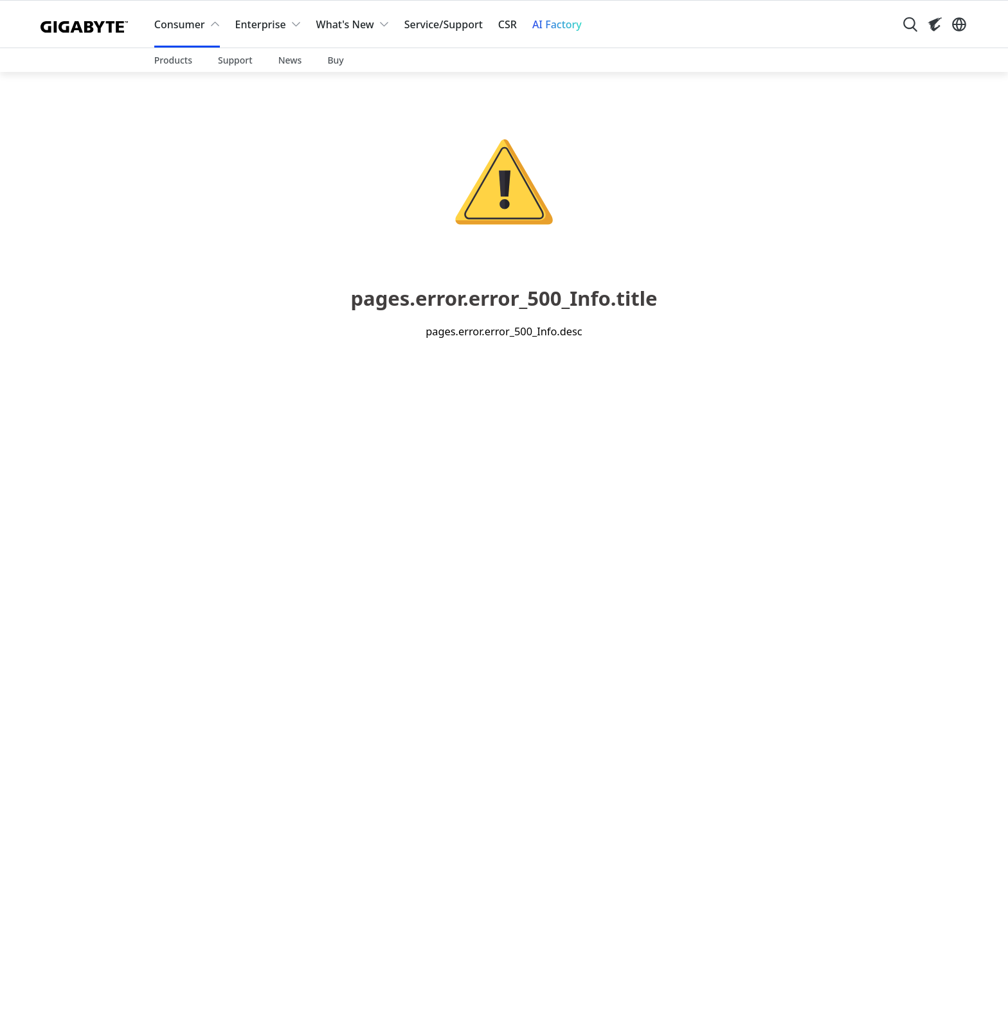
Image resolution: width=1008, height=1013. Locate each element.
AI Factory (557, 24)
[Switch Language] (959, 24)
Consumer (179, 24)
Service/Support (443, 24)
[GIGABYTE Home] (87, 24)
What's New (345, 24)
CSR (507, 24)
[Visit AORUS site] (934, 24)
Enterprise (260, 24)
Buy (335, 60)
